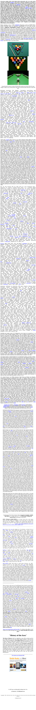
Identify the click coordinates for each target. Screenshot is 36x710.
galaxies (27, 367)
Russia (2, 119)
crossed (7, 139)
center (11, 351)
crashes (6, 223)
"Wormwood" (9, 228)
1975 (20, 204)
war (21, 568)
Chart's (18, 92)
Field (19, 362)
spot (6, 303)
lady (26, 619)
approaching (9, 602)
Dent (9, 539)
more (14, 225)
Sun (21, 193)
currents (28, 283)
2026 (31, 407)
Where (17, 606)
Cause (29, 269)
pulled (12, 430)
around (30, 588)
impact (22, 221)
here (14, 140)
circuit (34, 265)
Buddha (24, 363)
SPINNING (16, 404)
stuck (28, 156)
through (13, 214)
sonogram (8, 565)
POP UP (34, 30)
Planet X (17, 237)
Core (16, 416)
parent (17, 339)
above (30, 632)
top (17, 435)
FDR (29, 100)
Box (1, 261)
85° (20, 93)
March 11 (11, 115)
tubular (1, 362)
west (25, 452)
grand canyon (11, 215)
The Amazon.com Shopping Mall (18, 663)
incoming (24, 243)
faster (31, 539)
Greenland (14, 95)
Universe (18, 258)
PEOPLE (12, 2)
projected (12, 283)
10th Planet (6, 571)
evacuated (25, 236)
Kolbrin (6, 601)
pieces (32, 110)
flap (18, 604)
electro (30, 363)
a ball (28, 270)
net (15, 627)
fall (24, 121)
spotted (19, 123)
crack (31, 426)
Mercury (31, 193)
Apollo (9, 619)
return (28, 601)
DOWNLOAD (7, 404)
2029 (11, 141)
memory (28, 260)
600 (29, 556)
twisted (31, 540)
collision (11, 504)
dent (15, 402)
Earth (24, 215)
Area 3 (10, 608)
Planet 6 (8, 220)
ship (7, 225)
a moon (26, 600)
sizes (13, 297)
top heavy (17, 602)
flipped (11, 534)
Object (34, 114)
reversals (7, 241)
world (9, 455)
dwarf (7, 531)
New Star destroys (11, 122)
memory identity (26, 322)
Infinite (25, 234)
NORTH (5, 407)
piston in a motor (28, 7)
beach (1, 298)
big (32, 559)
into (20, 284)
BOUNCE (23, 404)
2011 (8, 197)
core (11, 530)
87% (29, 350)
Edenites (23, 190)
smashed (10, 446)
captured (5, 193)
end (6, 150)
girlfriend (18, 4)
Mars (28, 223)
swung (28, 194)
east (16, 540)
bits (29, 237)
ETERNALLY (12, 35)
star (34, 226)
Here (4, 530)
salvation (22, 606)
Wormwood (31, 121)
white (34, 280)
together (14, 617)
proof (22, 92)
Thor (15, 217)
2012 (30, 455)
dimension (8, 262)
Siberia (10, 411)
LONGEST (2, 32)
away (7, 198)
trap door (5, 543)
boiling (25, 201)
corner (23, 573)
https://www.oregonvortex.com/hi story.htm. (11, 637)
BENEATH (8, 39)
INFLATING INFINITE (28, 38)
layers (5, 324)
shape (6, 624)
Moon (6, 401)
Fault (21, 156)
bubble (11, 545)
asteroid (31, 454)
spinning (5, 284)
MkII (34, 330)
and (27, 6)
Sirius (11, 236)
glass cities (7, 398)
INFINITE (17, 25)
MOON (1, 40)
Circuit (22, 350)
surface (32, 166)
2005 (4, 602)
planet (14, 202)
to (13, 452)
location (4, 566)
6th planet (28, 445)
